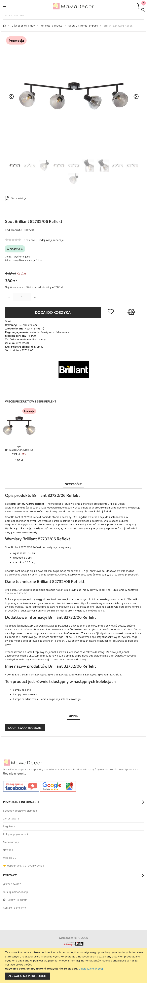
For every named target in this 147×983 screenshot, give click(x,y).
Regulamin (9, 826)
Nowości (8, 849)
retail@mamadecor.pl (16, 891)
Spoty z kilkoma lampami (83, 25)
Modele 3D (9, 857)
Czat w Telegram (15, 899)
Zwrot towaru (11, 818)
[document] (74, 965)
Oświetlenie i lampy (23, 25)
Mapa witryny (11, 842)
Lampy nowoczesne (25, 694)
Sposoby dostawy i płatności (20, 810)
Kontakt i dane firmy (15, 907)
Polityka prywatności (15, 834)
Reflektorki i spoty (51, 25)
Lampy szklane (22, 689)
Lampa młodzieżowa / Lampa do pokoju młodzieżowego (47, 699)
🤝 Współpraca (12, 865)
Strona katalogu (15, 198)
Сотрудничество (33, 865)
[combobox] (73, 16)
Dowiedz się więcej (91, 968)
